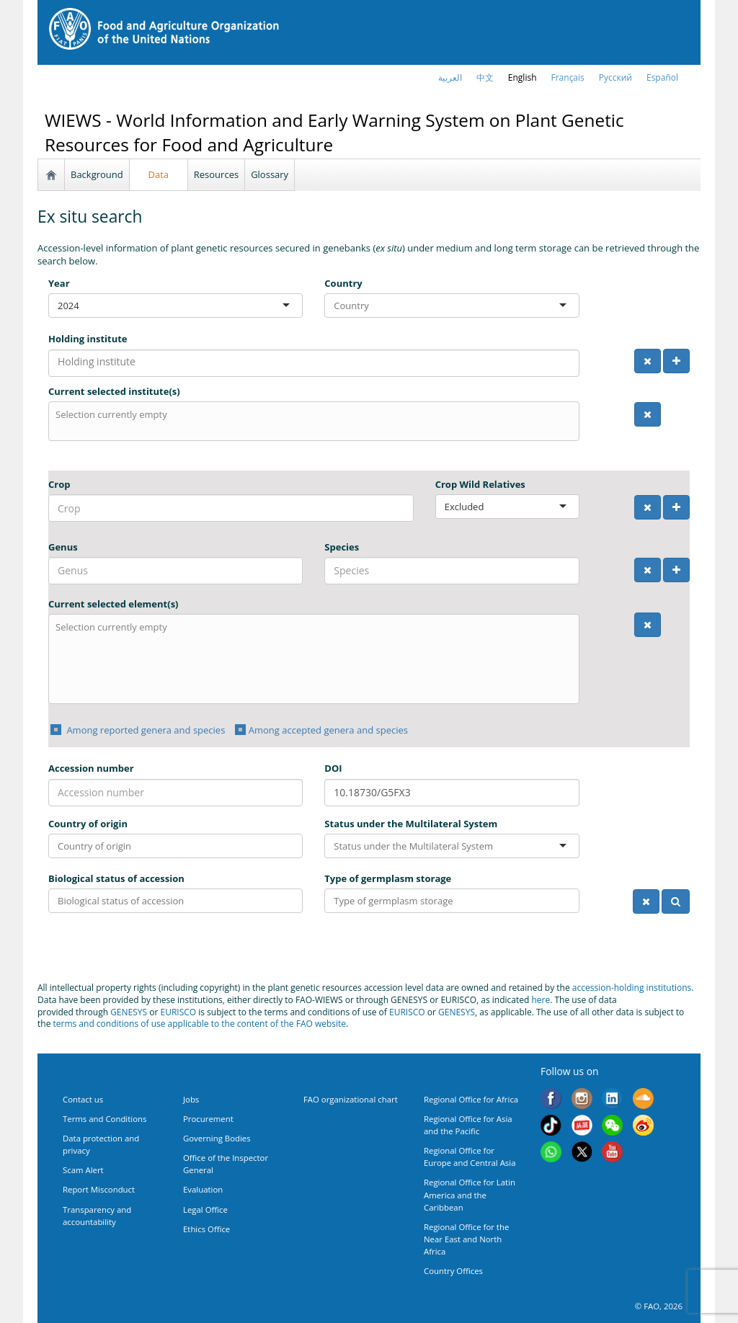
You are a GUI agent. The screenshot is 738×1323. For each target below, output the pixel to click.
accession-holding (609, 987)
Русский (615, 77)
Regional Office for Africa (471, 1099)
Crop (59, 484)
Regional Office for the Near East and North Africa (466, 1239)
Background (97, 174)
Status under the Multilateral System (410, 823)
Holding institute (88, 338)
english (522, 77)
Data (158, 174)
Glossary (269, 174)
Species (341, 546)
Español (662, 77)
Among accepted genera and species (328, 729)
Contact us (83, 1099)
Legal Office (205, 1209)
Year (59, 283)
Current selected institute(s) (114, 391)
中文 (485, 77)
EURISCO (178, 1012)
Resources (216, 174)
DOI (333, 768)
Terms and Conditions (104, 1118)
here (540, 1000)
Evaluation (203, 1189)
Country (343, 283)
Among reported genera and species (144, 729)
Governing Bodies (217, 1138)
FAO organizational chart (350, 1099)
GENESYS (128, 1012)
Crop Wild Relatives (480, 484)
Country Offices (453, 1270)
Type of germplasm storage (387, 878)
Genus (63, 546)
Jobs (191, 1099)
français (567, 77)
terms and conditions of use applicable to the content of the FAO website (200, 1023)
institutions (669, 987)
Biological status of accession (116, 878)
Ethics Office (206, 1229)
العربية (450, 77)
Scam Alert (83, 1169)
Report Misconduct (99, 1189)
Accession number (91, 768)
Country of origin (88, 823)
